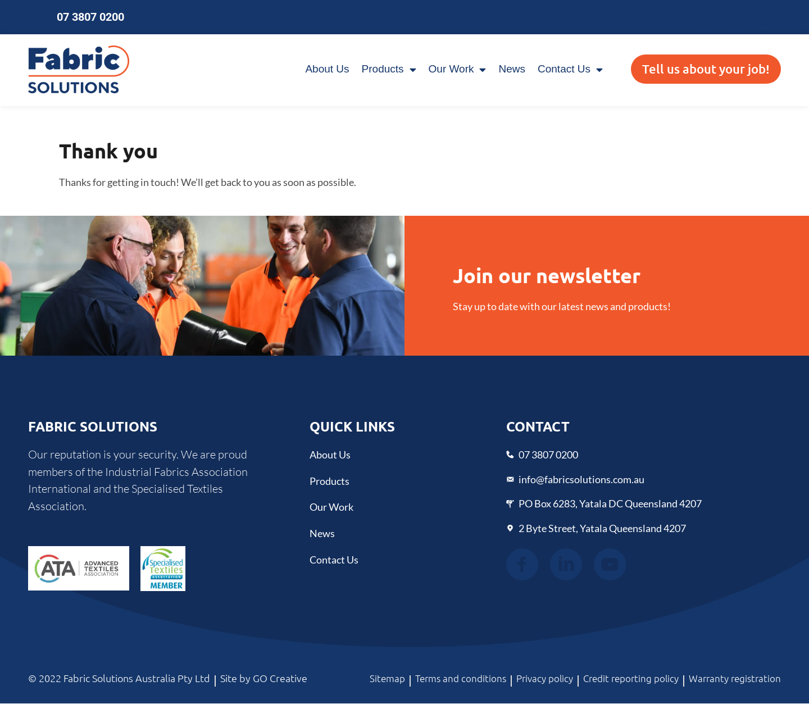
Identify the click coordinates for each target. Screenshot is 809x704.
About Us (327, 69)
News (511, 69)
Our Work (458, 69)
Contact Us (570, 69)
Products (389, 69)
